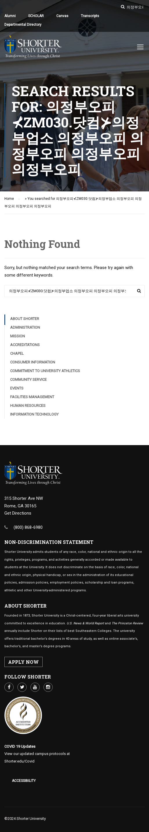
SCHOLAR (36, 16)
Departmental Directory (22, 25)
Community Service (28, 381)
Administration (25, 329)
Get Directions (17, 513)
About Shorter (24, 320)
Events (16, 389)
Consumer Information (32, 363)
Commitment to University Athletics (45, 372)
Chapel (17, 355)
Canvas (62, 16)
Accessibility (24, 781)
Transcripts (90, 16)
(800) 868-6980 (28, 527)
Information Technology (34, 416)
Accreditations (25, 346)
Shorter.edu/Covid (19, 761)
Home (9, 200)
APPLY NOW (23, 662)
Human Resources (28, 407)
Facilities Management (32, 398)
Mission (17, 337)
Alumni (10, 16)
